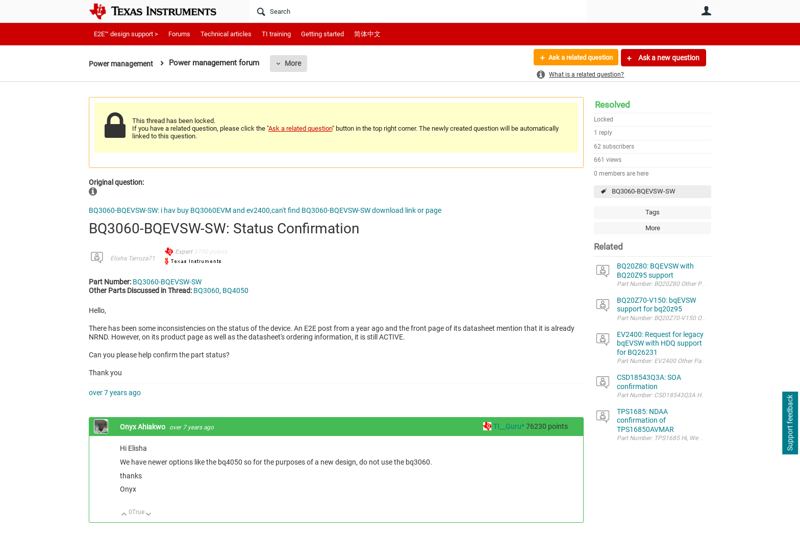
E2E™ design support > (126, 34)
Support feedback (790, 423)
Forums (179, 34)
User (706, 11)
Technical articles (226, 34)
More (296, 63)
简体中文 (367, 34)
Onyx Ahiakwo (143, 427)
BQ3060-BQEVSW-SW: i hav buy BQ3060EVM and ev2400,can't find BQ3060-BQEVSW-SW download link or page (265, 210)
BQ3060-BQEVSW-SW (644, 191)
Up (124, 515)
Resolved (612, 105)
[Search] (418, 11)
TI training (276, 34)
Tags (652, 212)
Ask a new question (668, 58)
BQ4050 (235, 290)
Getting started (322, 34)
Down (148, 515)
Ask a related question (577, 58)
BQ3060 (206, 290)
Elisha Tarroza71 (132, 258)
